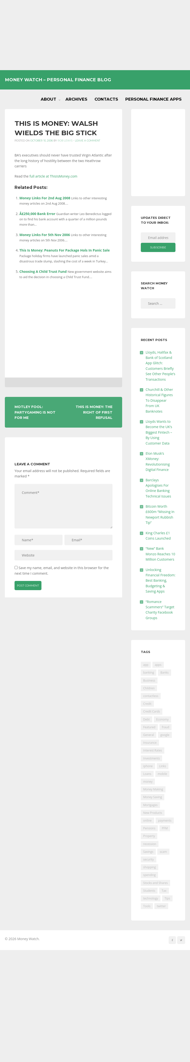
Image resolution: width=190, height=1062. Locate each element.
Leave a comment (87, 140)
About (48, 99)
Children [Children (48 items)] (149, 688)
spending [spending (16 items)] (149, 875)
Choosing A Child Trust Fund (43, 271)
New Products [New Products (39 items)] (152, 813)
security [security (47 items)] (148, 859)
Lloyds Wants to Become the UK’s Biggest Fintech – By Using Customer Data (159, 432)
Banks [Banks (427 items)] (164, 672)
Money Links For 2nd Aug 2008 (44, 198)
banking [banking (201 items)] (148, 672)
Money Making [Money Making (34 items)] (153, 789)
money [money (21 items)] (147, 782)
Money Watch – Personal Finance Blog (58, 79)
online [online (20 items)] (147, 820)
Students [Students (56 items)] (149, 891)
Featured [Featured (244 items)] (149, 727)
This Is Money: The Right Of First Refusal (94, 412)
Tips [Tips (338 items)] (167, 898)
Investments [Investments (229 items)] (151, 758)
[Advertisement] (95, 35)
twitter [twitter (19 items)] (161, 906)
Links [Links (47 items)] (162, 766)
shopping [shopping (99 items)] (149, 867)
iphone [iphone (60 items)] (148, 766)
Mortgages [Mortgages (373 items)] (150, 805)
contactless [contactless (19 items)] (150, 696)
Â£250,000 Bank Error (37, 213)
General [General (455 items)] (148, 735)
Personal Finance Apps (153, 99)
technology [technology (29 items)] (150, 898)
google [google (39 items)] (164, 735)
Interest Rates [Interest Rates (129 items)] (152, 750)
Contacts (106, 99)
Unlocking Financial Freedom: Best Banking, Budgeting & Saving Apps (160, 580)
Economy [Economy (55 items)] (162, 719)
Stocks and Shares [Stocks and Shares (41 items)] (155, 883)
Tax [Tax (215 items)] (164, 891)
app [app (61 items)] (145, 665)
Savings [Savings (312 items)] (148, 852)
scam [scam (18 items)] (163, 852)
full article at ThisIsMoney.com (54, 176)
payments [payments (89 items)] (164, 820)
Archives (76, 99)
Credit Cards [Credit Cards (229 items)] (151, 711)
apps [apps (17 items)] (158, 665)
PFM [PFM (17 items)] (165, 828)
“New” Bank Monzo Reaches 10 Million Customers (160, 554)
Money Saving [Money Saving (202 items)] (152, 797)
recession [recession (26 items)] (149, 844)
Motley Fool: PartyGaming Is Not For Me (35, 412)
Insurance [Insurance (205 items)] (150, 743)
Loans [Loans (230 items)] (147, 774)
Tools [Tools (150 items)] (146, 906)
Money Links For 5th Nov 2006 (44, 234)
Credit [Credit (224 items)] (147, 704)
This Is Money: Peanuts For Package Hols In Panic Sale (64, 250)
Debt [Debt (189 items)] (146, 719)
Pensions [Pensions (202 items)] (149, 828)
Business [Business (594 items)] (149, 680)
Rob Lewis (65, 140)
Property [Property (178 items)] (149, 836)
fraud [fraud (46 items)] (165, 727)
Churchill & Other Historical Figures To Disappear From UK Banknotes (159, 400)
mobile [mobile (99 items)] (162, 774)
